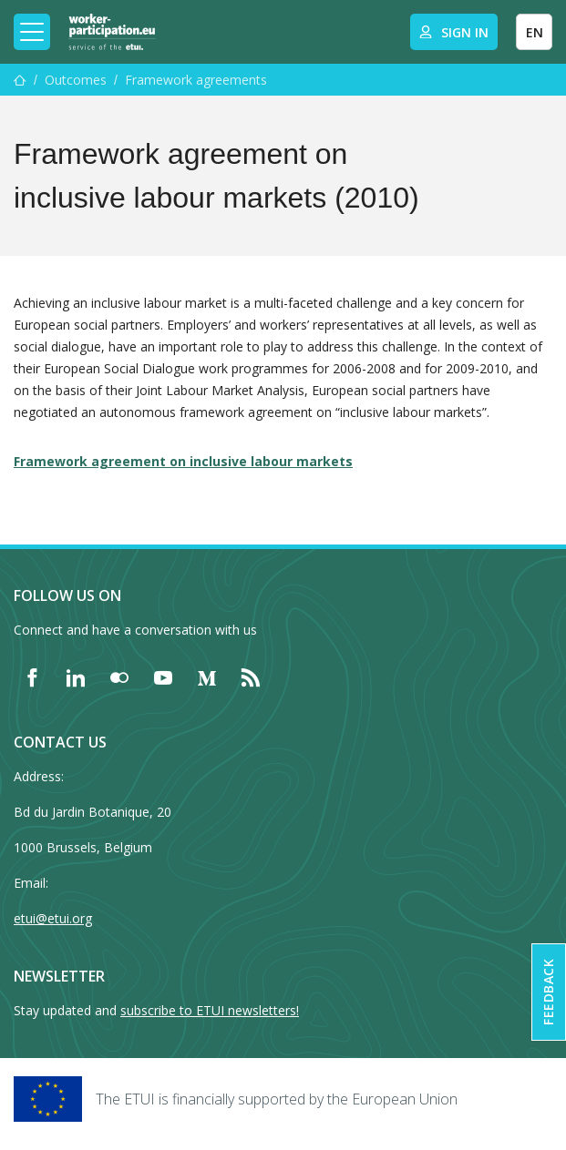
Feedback (548, 992)
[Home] (112, 32)
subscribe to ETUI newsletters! (209, 1010)
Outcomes (76, 79)
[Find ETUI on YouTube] (163, 677)
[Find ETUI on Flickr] (119, 677)
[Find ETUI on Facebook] (32, 677)
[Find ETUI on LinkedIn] (75, 677)
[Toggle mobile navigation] (32, 32)
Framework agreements (196, 79)
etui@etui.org (53, 918)
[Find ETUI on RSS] (250, 677)
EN (534, 32)
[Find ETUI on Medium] (207, 677)
